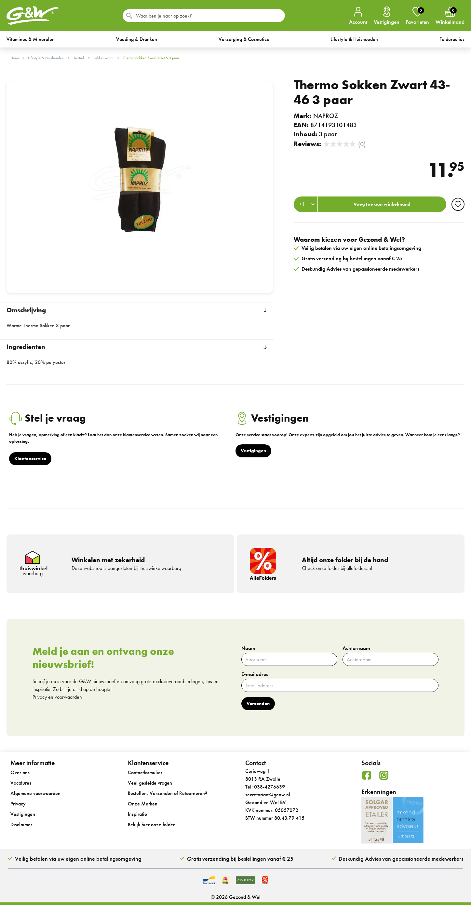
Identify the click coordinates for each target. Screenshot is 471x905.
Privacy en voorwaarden (57, 697)
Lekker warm (103, 58)
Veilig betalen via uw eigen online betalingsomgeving (78, 858)
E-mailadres (254, 674)
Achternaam (356, 648)
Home (15, 58)
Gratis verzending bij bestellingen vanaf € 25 (240, 858)
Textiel (79, 58)
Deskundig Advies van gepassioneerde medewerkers (401, 858)
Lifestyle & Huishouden (46, 58)
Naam (248, 648)
